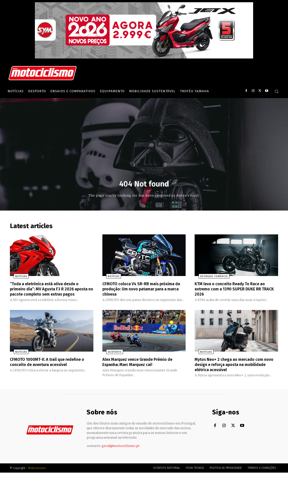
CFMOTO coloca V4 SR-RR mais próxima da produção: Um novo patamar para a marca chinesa (142, 290)
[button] (276, 91)
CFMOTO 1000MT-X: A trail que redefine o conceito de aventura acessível (50, 367)
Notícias (17, 277)
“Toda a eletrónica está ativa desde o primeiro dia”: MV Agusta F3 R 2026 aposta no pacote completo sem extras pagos (51, 293)
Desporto (111, 357)
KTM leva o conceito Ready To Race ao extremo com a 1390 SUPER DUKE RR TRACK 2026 (234, 290)
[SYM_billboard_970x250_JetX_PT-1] (144, 57)
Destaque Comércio (210, 277)
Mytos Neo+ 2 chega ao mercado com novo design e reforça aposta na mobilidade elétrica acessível (233, 370)
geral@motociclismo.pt (121, 451)
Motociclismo (37, 473)
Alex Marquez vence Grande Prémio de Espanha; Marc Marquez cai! (142, 367)
